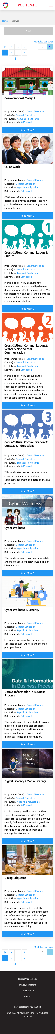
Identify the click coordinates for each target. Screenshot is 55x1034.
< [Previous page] (11, 46)
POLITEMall (27, 5)
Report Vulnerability (27, 979)
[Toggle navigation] (51, 5)
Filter (28, 30)
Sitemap (27, 996)
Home (5, 21)
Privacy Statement (27, 985)
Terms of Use (27, 990)
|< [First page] (5, 46)
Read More (28, 130)
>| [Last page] (15, 58)
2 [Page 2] (24, 46)
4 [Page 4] (11, 52)
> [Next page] (24, 52)
